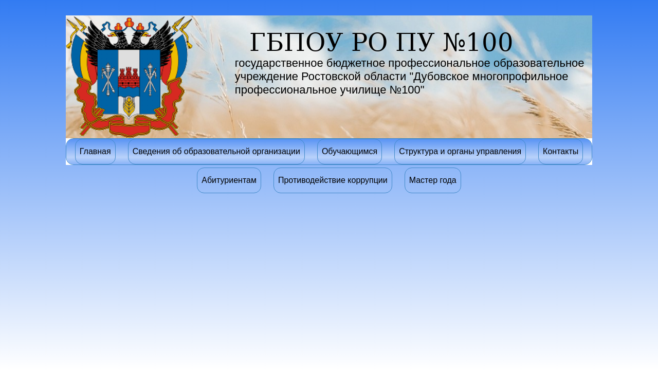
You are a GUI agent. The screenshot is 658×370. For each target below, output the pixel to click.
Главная (95, 151)
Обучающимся (349, 151)
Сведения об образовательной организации (216, 151)
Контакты (560, 151)
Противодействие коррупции (333, 180)
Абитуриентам (229, 180)
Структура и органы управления (460, 151)
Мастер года (432, 180)
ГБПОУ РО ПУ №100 (381, 42)
